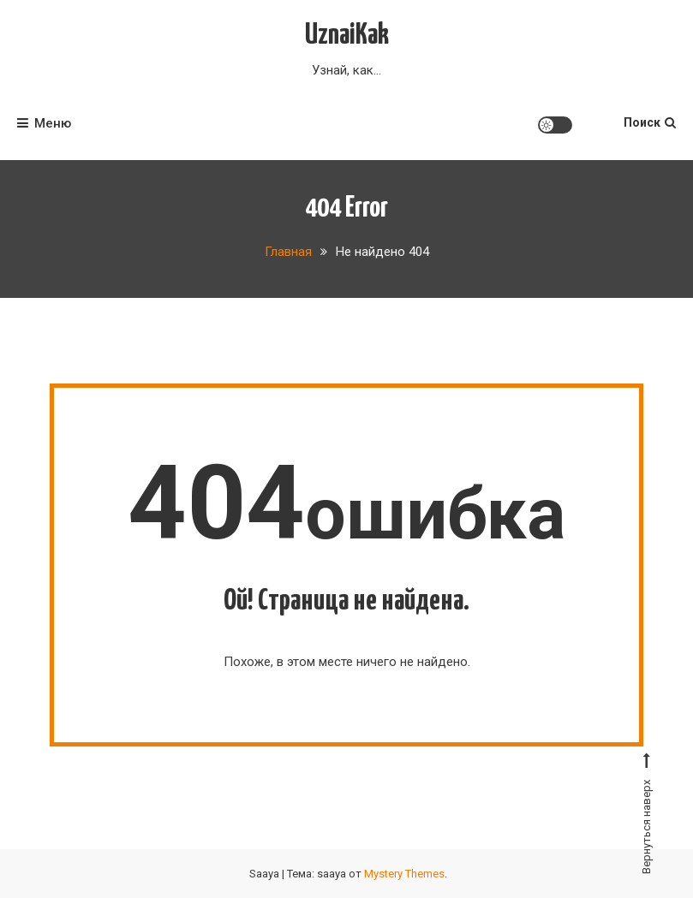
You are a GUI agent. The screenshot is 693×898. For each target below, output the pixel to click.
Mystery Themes (404, 873)
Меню (44, 123)
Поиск (650, 122)
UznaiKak (347, 35)
